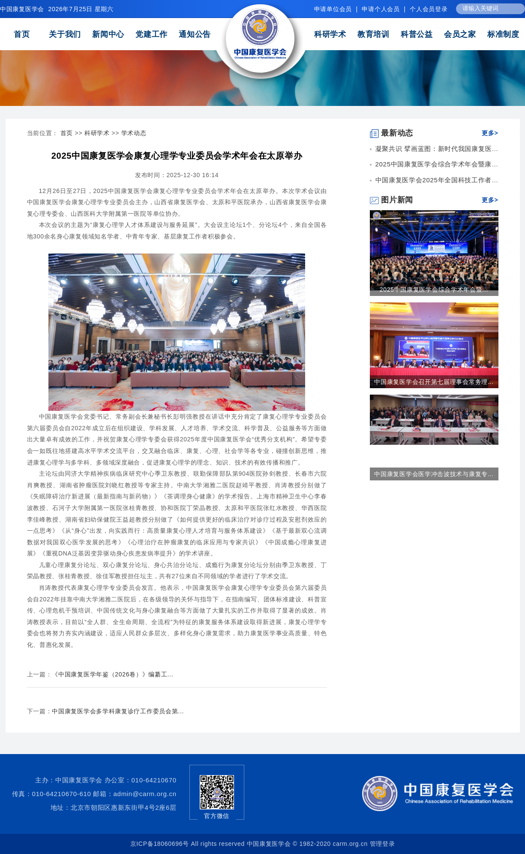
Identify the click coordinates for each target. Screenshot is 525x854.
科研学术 (330, 34)
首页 (22, 34)
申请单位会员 (333, 9)
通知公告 (195, 34)
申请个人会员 (380, 9)
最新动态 (392, 133)
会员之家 (460, 34)
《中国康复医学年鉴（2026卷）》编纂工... (112, 674)
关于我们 (65, 34)
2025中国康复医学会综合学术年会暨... (434, 289)
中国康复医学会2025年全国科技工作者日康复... (446, 180)
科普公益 (417, 34)
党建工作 (151, 34)
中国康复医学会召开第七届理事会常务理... (433, 381)
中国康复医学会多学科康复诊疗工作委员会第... (118, 711)
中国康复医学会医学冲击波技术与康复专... (433, 474)
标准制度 (503, 34)
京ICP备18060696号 (159, 843)
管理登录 (382, 843)
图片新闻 (392, 200)
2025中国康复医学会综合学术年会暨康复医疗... (446, 164)
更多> (490, 133)
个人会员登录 (428, 9)
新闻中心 (108, 34)
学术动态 (134, 133)
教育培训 (373, 34)
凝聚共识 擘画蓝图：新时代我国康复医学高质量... (450, 148)
